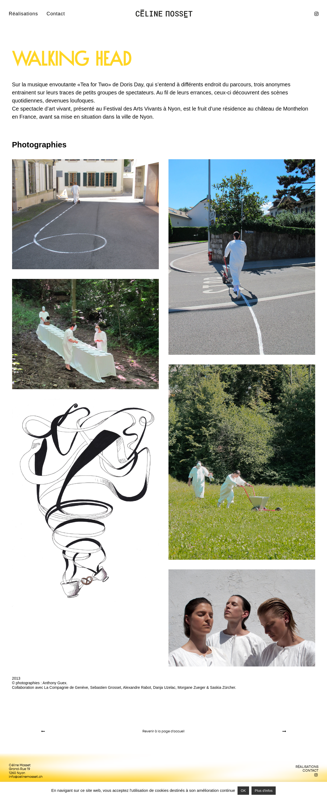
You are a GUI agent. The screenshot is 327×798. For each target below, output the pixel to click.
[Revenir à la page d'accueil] (163, 731)
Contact (55, 13)
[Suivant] (237, 731)
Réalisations (23, 13)
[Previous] (90, 731)
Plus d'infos (263, 791)
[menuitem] (25, 13)
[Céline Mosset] (164, 14)
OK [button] (243, 791)
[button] (316, 13)
